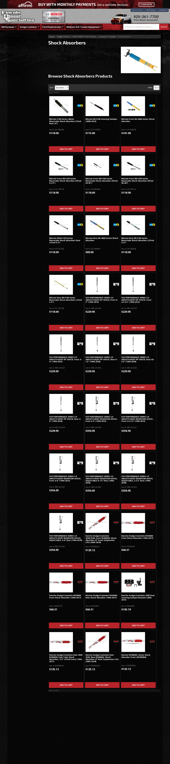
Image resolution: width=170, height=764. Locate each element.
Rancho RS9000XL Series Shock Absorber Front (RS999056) (135, 656)
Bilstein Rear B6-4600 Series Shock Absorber (102, 239)
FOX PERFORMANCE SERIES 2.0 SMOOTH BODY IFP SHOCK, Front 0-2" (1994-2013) (102, 300)
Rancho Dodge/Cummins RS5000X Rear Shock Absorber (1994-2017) (101, 596)
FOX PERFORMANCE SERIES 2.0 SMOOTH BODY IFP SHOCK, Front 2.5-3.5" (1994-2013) (136, 300)
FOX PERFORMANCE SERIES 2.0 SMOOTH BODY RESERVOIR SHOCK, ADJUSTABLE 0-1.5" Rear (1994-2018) (101, 479)
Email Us (19, 94)
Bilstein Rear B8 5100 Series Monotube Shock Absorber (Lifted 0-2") (137, 240)
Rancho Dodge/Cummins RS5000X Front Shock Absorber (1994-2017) (137, 537)
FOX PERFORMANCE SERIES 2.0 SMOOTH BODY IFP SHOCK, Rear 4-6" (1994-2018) (65, 419)
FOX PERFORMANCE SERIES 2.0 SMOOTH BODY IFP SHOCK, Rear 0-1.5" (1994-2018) (101, 359)
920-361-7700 (146, 16)
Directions (21, 734)
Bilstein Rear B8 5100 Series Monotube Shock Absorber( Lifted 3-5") (65, 300)
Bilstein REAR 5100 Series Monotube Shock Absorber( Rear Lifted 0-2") (64, 240)
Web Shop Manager (154, 762)
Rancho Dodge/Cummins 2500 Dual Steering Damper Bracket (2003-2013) (137, 597)
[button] (145, 27)
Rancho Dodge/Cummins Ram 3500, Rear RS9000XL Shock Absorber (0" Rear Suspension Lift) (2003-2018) (102, 658)
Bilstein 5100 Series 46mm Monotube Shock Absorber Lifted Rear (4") (65, 121)
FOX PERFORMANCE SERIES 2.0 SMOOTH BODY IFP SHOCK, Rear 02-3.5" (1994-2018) (137, 359)
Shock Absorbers (19, 41)
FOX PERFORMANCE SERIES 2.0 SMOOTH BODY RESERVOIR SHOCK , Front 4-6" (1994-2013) (65, 478)
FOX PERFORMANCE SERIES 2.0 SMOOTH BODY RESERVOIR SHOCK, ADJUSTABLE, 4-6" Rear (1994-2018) (65, 538)
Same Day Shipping (24, 65)
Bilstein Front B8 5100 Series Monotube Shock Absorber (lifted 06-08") (137, 181)
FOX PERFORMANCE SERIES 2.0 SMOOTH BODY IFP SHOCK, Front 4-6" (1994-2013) (65, 359)
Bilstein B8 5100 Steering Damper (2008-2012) (101, 120)
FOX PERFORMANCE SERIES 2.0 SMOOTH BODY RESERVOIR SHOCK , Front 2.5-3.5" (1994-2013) (137, 419)
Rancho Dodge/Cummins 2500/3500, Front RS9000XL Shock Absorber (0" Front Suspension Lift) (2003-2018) (101, 539)
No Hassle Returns (23, 80)
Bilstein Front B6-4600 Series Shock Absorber (138, 120)
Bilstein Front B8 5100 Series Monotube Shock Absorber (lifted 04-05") (102, 181)
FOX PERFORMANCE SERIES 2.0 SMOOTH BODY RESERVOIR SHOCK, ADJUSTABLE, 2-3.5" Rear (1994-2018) (137, 479)
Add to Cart (66, 149)
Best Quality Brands (24, 73)
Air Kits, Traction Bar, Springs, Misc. (26, 45)
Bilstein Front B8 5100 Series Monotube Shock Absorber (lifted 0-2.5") (65, 181)
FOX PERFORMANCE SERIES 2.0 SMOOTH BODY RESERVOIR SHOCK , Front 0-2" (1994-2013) (102, 419)
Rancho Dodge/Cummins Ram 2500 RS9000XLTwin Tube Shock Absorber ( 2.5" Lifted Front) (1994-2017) (65, 658)
